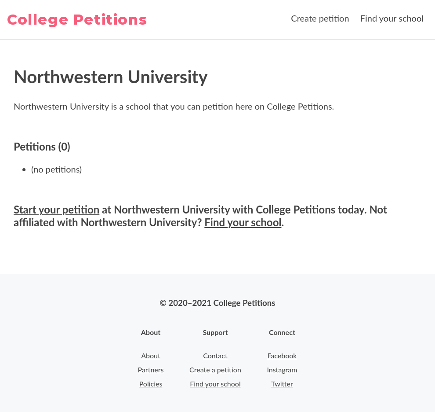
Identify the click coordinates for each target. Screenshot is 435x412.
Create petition (320, 18)
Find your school (392, 18)
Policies (151, 383)
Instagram (282, 369)
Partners (151, 369)
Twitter (282, 383)
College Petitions (77, 19)
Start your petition (56, 209)
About (150, 355)
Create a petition (215, 369)
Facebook (282, 355)
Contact (215, 355)
